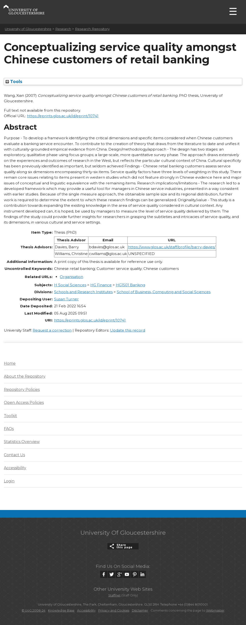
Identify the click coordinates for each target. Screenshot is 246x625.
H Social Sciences (70, 285)
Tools (14, 81)
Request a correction (52, 330)
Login (9, 481)
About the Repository (24, 376)
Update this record (127, 330)
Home (10, 363)
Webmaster (215, 610)
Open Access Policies (24, 402)
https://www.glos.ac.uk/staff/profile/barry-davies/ (171, 247)
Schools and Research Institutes (83, 292)
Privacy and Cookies (113, 610)
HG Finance (101, 285)
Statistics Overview (22, 441)
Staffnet (114, 595)
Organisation (71, 276)
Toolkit (10, 415)
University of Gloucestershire (28, 29)
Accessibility (15, 468)
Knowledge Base (61, 610)
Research (63, 29)
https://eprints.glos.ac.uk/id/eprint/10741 (62, 116)
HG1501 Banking (130, 285)
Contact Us (14, 455)
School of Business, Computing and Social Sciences (163, 292)
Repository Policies (22, 389)
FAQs (9, 428)
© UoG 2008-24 (33, 610)
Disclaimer (140, 610)
